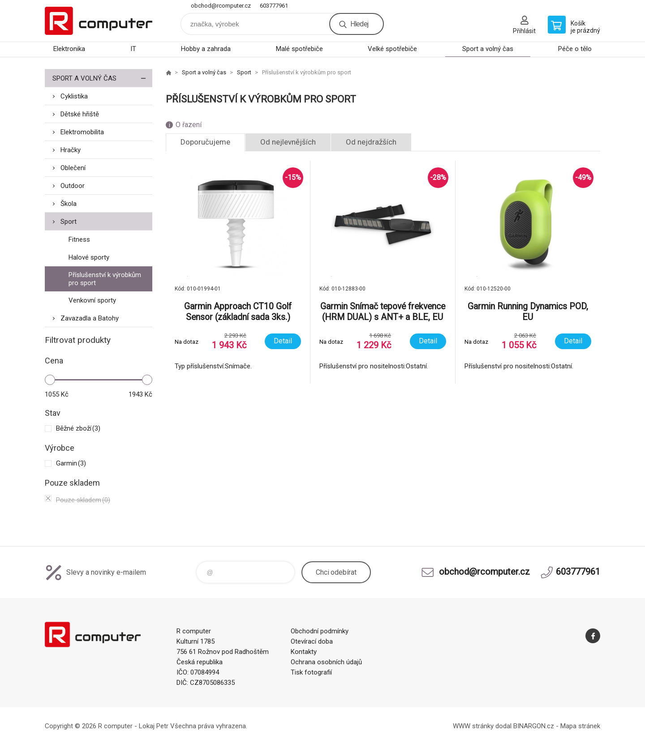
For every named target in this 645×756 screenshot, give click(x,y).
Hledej (359, 24)
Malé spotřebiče (299, 49)
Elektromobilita (82, 132)
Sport (68, 222)
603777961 (274, 5)
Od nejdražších (371, 141)
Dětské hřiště (79, 114)
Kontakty (304, 652)
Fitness (79, 239)
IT (133, 49)
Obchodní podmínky (319, 631)
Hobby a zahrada (206, 49)
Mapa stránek (580, 726)
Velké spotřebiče (392, 49)
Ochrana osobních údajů (326, 662)
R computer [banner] (98, 21)
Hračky (70, 150)
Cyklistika (74, 96)
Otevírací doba (312, 641)
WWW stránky (473, 726)
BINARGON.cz (533, 726)
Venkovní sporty (92, 300)
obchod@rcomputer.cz (221, 5)
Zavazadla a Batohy (89, 318)
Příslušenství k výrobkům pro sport (105, 279)
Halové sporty (89, 257)
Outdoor (72, 186)
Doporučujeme (205, 141)
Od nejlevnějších (288, 141)
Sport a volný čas (487, 49)
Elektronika (69, 49)
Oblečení (73, 168)
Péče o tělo (575, 49)
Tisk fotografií (311, 672)
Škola (68, 204)
